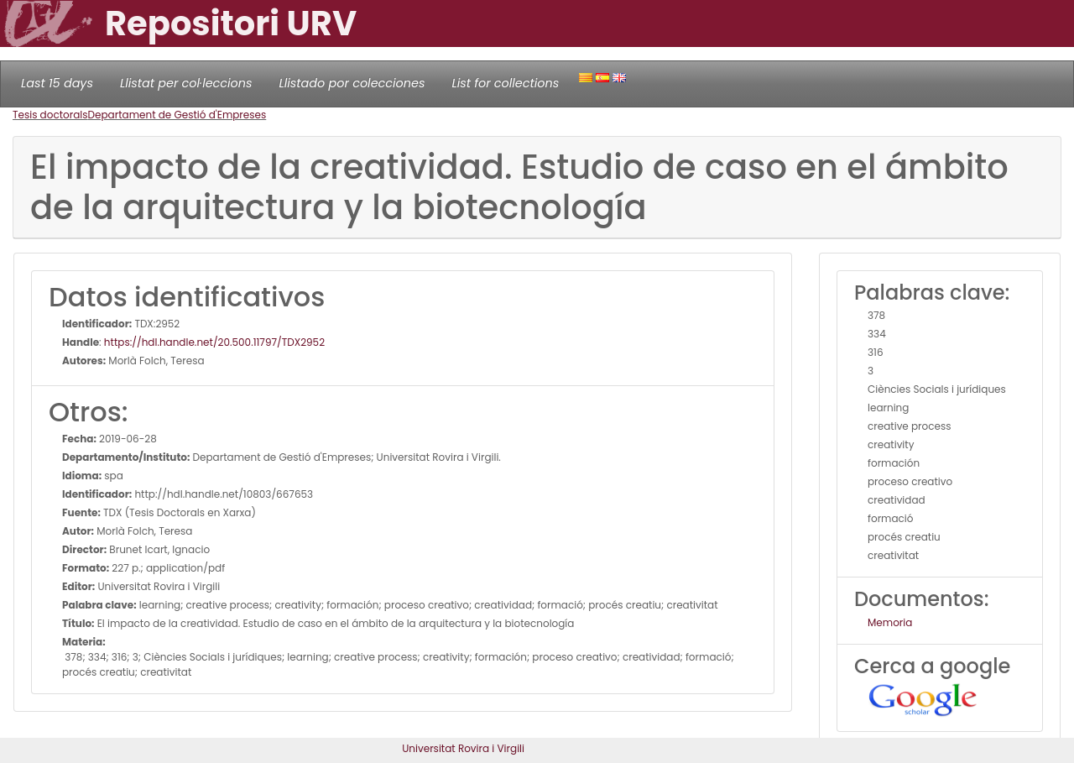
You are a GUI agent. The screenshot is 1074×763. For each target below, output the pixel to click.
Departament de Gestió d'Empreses (177, 114)
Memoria (890, 622)
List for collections (505, 83)
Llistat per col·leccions (186, 83)
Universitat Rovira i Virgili (463, 748)
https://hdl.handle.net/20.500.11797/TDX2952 (214, 342)
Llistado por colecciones (352, 83)
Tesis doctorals (50, 114)
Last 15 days (57, 83)
